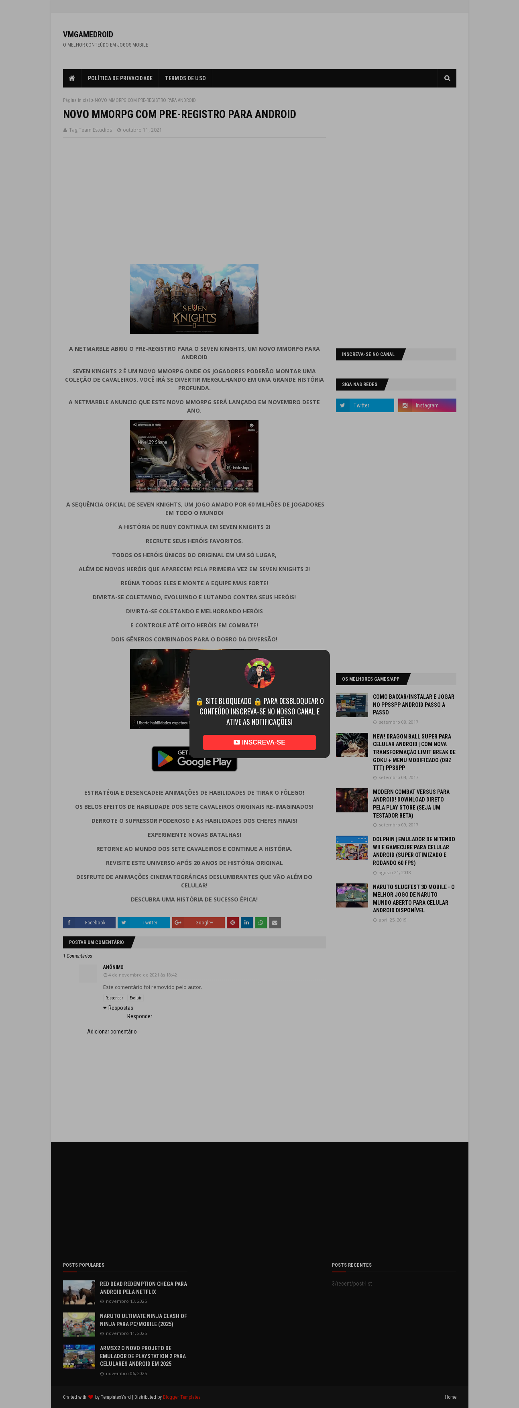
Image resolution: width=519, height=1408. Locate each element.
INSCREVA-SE (259, 742)
